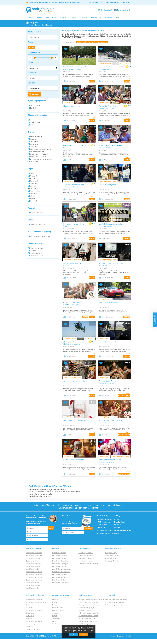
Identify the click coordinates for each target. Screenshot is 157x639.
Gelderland (34, 181)
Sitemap (116, 533)
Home (30, 18)
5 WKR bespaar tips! (103, 522)
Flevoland (33, 176)
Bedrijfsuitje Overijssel (59, 574)
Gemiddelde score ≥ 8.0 (38, 224)
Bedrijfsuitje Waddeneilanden (88, 564)
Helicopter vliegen (58, 610)
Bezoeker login (96, 2)
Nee (83, 634)
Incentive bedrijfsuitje (85, 610)
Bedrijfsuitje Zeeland (59, 580)
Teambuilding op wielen (38, 156)
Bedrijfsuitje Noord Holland (61, 572)
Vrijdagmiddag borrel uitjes (87, 621)
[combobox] (43, 47)
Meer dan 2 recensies (37, 213)
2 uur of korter (35, 105)
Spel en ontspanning (37, 152)
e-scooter (55, 613)
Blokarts (55, 599)
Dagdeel (33, 108)
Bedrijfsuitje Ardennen (85, 553)
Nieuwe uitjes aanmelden (122, 530)
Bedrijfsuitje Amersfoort (34, 564)
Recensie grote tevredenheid (88, 616)
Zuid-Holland (34, 201)
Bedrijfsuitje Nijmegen (33, 585)
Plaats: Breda (101, 42)
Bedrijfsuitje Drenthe (59, 553)
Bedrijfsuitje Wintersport (34, 621)
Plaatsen (73, 18)
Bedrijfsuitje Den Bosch (34, 572)
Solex (54, 621)
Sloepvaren (56, 618)
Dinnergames (34, 142)
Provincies (83, 18)
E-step (54, 605)
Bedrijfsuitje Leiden (32, 583)
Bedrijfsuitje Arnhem (33, 566)
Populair (39, 18)
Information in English (103, 530)
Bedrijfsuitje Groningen (34, 577)
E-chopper (55, 602)
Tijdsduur (63, 18)
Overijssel (33, 193)
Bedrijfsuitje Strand (32, 605)
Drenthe (33, 173)
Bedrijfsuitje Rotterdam (34, 555)
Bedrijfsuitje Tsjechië (112, 561)
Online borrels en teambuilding (40, 149)
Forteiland (29, 607)
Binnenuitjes (30, 613)
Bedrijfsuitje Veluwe (85, 561)
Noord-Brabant (35, 188)
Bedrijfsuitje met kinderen (34, 610)
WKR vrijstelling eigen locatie (40, 236)
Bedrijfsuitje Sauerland (86, 558)
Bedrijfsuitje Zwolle (32, 588)
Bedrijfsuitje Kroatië (111, 558)
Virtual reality (30, 624)
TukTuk (54, 624)
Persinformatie (101, 528)
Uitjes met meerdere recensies (88, 613)
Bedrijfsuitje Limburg (59, 566)
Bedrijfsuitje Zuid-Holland (60, 583)
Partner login (113, 2)
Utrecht (32, 196)
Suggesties (155, 319)
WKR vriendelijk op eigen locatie (116, 599)
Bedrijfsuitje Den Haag (33, 558)
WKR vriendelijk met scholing (114, 602)
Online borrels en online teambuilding (91, 599)
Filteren (35, 94)
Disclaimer (117, 525)
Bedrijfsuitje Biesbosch (86, 555)
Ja (73, 634)
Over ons (117, 519)
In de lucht (33, 147)
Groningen (33, 183)
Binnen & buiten (35, 122)
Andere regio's (96, 18)
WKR (117, 18)
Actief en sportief (36, 137)
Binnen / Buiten (51, 18)
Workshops (34, 161)
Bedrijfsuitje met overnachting (36, 602)
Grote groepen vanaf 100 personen (90, 605)
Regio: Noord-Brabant (85, 42)
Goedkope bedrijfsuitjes (86, 607)
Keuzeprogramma (36, 253)
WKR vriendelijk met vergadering (116, 605)
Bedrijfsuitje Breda (32, 569)
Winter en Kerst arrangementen (41, 159)
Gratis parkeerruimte (37, 248)
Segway (55, 616)
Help (126, 2)
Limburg (33, 186)
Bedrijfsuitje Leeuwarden (34, 580)
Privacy (112, 636)
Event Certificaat (119, 522)
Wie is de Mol (30, 618)
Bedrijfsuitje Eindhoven (34, 574)
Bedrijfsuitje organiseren (104, 519)
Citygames (33, 139)
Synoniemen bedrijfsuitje (34, 629)
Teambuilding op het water (39, 154)
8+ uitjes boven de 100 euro (87, 618)
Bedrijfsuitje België (111, 553)
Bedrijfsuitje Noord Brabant (61, 569)
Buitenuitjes (30, 616)
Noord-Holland (35, 191)
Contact (128, 636)
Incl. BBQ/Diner (35, 251)
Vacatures (117, 528)
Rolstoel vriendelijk (36, 256)
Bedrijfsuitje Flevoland (59, 555)
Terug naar (33, 23)
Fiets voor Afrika (57, 607)
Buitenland (108, 18)
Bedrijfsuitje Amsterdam (34, 553)
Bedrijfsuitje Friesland (59, 558)
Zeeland (33, 198)
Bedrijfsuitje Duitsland (112, 555)
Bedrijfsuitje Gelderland (60, 561)
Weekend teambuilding (34, 599)
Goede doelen (34, 144)
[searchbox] (35, 47)
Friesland (33, 178)
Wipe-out (29, 626)
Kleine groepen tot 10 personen (89, 602)
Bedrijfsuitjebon (101, 525)
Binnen (32, 120)
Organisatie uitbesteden (104, 533)
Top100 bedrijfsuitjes (85, 624)
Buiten (32, 125)
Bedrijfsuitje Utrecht (32, 561)
